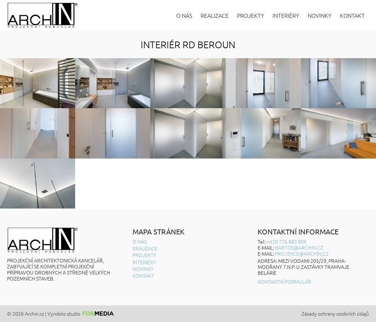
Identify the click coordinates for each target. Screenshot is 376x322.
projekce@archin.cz (302, 253)
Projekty (250, 15)
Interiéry (286, 15)
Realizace (215, 15)
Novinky (319, 15)
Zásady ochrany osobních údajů (335, 314)
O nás (184, 15)
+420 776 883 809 (286, 241)
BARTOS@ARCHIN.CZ (299, 247)
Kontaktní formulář (284, 282)
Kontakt (352, 15)
